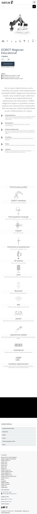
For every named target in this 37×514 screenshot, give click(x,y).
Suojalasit (3, 481)
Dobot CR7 (4, 468)
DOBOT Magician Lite (6, 474)
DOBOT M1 (4, 486)
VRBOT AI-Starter (5, 484)
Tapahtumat (4, 487)
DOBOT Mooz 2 (5, 478)
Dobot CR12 (4, 463)
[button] (3, 28)
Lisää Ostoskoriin (7, 64)
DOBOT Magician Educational (8, 459)
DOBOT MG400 (5, 482)
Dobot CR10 (4, 462)
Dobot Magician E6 (6, 473)
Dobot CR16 (4, 465)
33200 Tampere (5, 504)
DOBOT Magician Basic (7, 471)
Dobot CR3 (4, 467)
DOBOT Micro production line (8, 476)
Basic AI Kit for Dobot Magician (9, 457)
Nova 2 (3, 479)
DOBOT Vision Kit (5, 460)
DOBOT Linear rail (5, 470)
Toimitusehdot (18, 511)
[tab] (18, 428)
